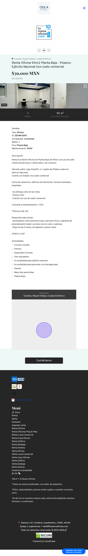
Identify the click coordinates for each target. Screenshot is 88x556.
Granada (17, 59)
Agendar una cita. (23, 400)
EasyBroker (49, 541)
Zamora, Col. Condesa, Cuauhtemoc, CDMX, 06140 (45, 523)
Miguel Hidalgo (28, 59)
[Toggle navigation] (84, 8)
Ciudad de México (43, 59)
